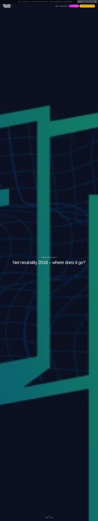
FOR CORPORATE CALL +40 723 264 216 (40, 1)
